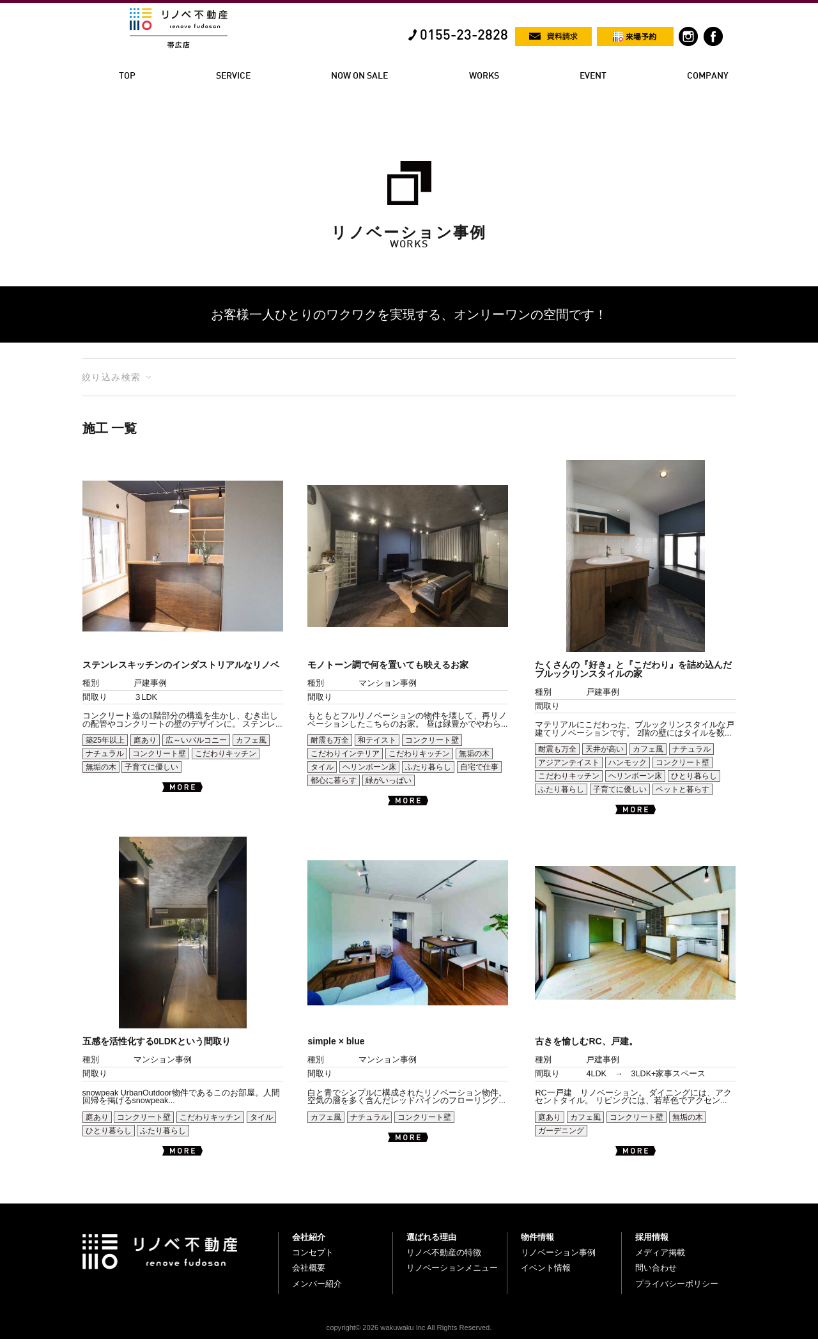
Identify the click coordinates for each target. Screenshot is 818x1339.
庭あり (145, 740)
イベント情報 (546, 1268)
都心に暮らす (334, 780)
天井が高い (604, 749)
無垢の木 (101, 766)
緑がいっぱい (389, 780)
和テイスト (377, 740)
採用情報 (651, 1237)
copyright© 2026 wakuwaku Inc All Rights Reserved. (409, 1327)
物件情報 (537, 1237)
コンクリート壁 (159, 753)
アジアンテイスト (568, 762)
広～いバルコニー (196, 740)
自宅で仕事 (479, 766)
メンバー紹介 (317, 1284)
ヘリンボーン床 (369, 766)
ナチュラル (105, 753)
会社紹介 (308, 1237)
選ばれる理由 (431, 1237)
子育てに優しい (151, 766)
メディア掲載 (660, 1252)
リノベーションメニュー (452, 1268)
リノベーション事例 (558, 1252)
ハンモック (627, 762)
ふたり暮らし (428, 766)
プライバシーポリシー (676, 1284)
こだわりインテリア (345, 753)
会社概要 (308, 1268)
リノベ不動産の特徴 (443, 1252)
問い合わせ (656, 1268)
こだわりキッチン (225, 753)
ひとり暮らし (694, 775)
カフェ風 (251, 740)
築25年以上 (105, 740)
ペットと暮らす (682, 789)
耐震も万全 (330, 740)
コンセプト (313, 1252)
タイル (322, 766)
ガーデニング (561, 1130)
